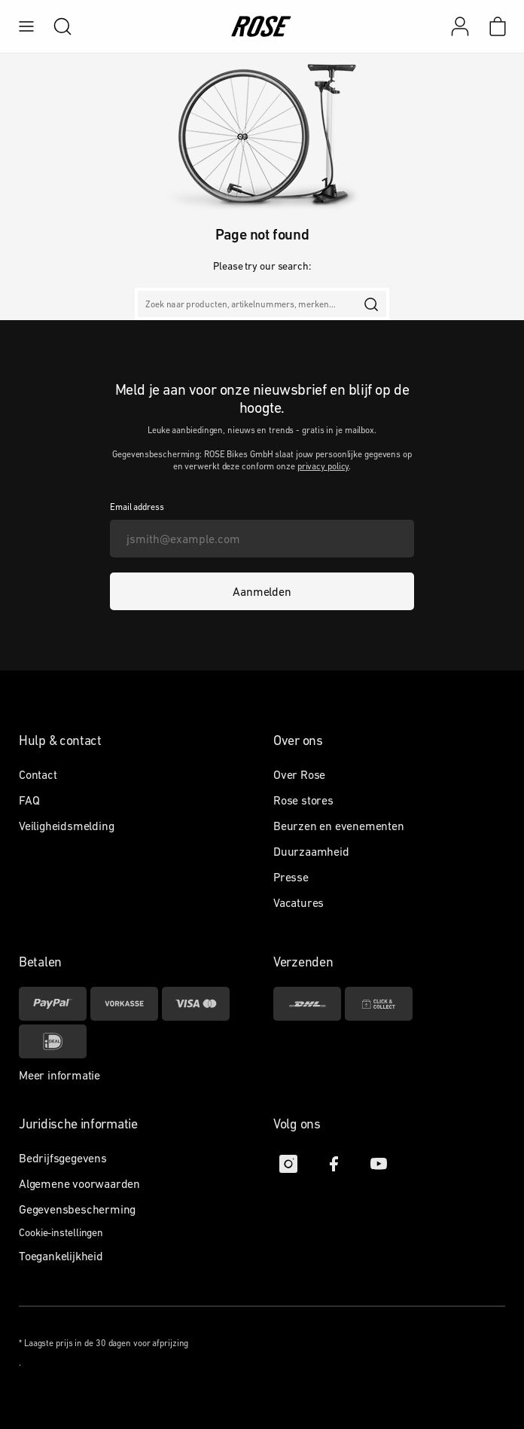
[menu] (26, 26)
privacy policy (323, 466)
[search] (55, 26)
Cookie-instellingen (61, 1232)
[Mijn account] (460, 26)
